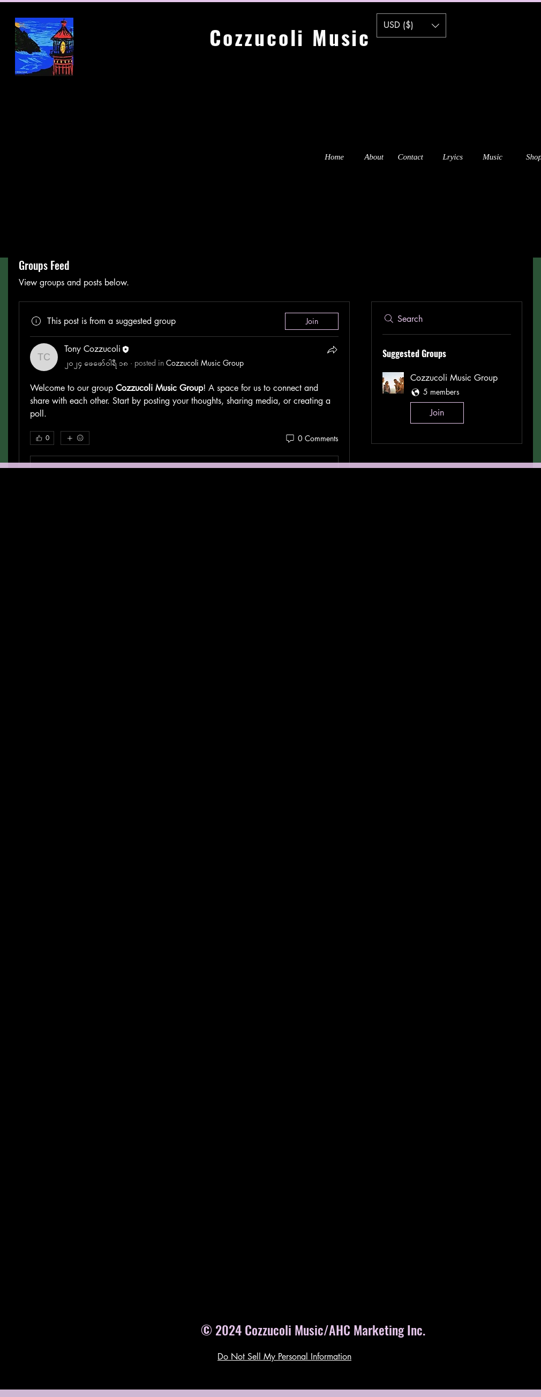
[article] (184, 401)
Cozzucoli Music (308, 37)
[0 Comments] (311, 438)
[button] (411, 25)
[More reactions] (75, 438)
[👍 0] (42, 438)
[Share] (332, 349)
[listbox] (411, 25)
